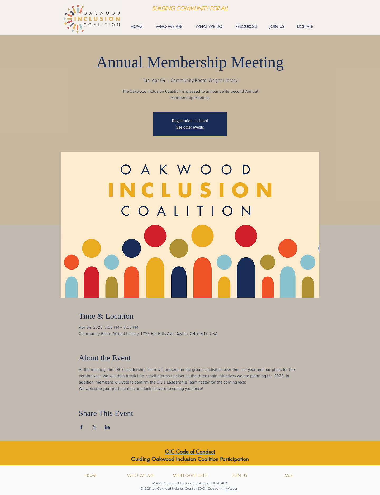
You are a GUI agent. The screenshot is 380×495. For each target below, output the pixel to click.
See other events (190, 127)
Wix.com (232, 488)
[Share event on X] (94, 427)
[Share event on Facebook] (81, 427)
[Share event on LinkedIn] (107, 427)
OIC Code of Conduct (190, 451)
